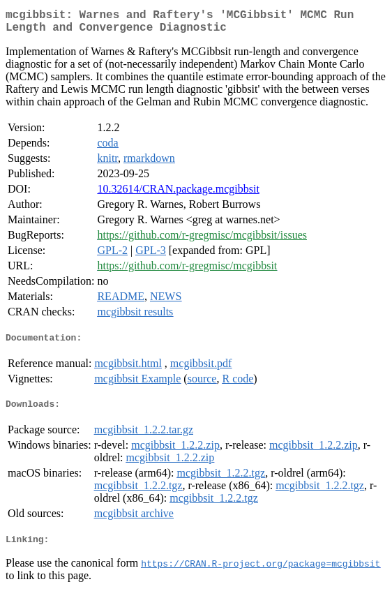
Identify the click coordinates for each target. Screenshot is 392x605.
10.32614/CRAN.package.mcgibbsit (178, 194)
